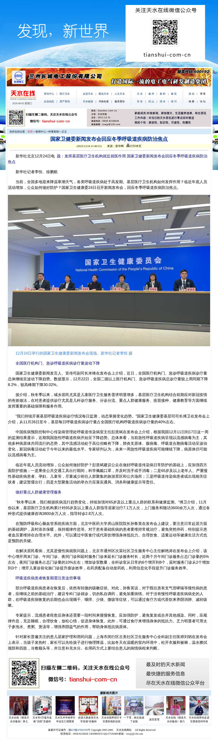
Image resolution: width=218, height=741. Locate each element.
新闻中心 (41, 131)
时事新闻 (54, 131)
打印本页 (133, 146)
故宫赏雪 (154, 719)
